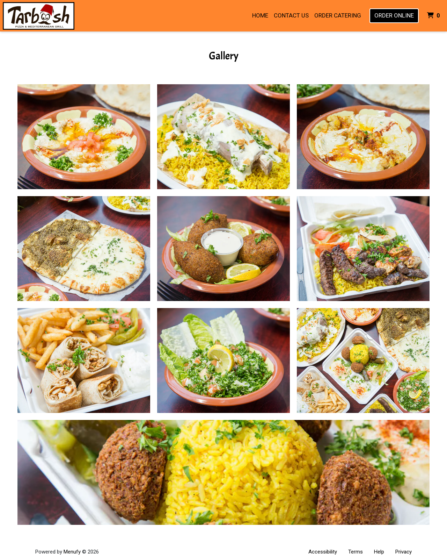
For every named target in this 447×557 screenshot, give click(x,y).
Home (260, 15)
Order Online (394, 15)
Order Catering (337, 15)
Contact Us (291, 15)
